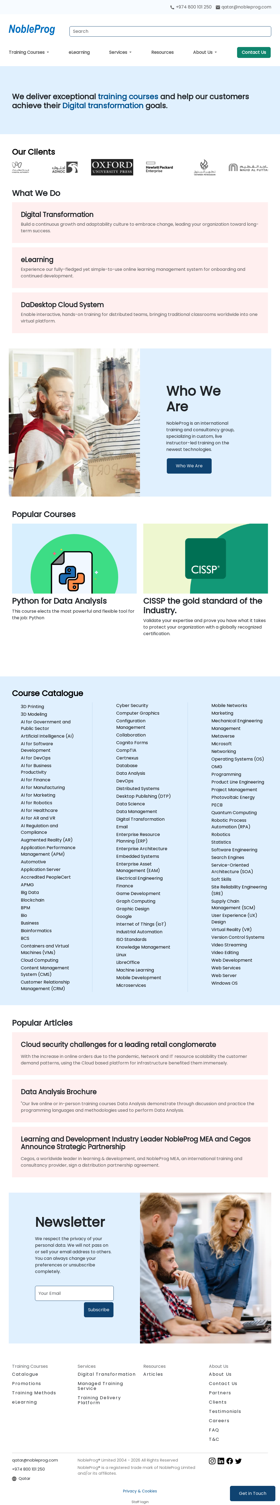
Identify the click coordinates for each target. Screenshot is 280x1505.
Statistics (221, 842)
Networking (223, 751)
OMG (216, 767)
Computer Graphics (137, 713)
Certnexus (127, 758)
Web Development (231, 960)
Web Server (224, 975)
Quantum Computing (234, 812)
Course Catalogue (47, 693)
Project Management (234, 790)
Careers (219, 1421)
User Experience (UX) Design (234, 918)
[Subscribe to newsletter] (74, 1293)
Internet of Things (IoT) (141, 924)
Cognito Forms (132, 743)
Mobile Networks (229, 705)
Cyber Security (132, 705)
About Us (203, 52)
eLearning (79, 52)
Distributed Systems (137, 788)
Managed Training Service (100, 1386)
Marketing (222, 713)
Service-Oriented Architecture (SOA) (232, 868)
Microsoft (221, 744)
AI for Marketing (38, 795)
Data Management (136, 811)
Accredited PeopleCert (46, 877)
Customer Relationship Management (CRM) (45, 985)
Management (226, 728)
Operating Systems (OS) (237, 759)
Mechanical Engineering (236, 721)
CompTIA (126, 750)
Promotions (26, 1383)
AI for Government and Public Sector (46, 725)
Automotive (33, 862)
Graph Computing (135, 901)
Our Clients (33, 151)
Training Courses (27, 52)
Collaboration (131, 735)
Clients (218, 1402)
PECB (217, 805)
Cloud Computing (39, 960)
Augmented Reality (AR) (47, 840)
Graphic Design (132, 909)
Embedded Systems (137, 856)
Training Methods (34, 1393)
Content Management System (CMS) (45, 971)
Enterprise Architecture (141, 849)
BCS (25, 938)
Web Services (226, 968)
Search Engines (227, 857)
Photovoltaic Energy (233, 797)
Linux (121, 955)
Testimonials (225, 1411)
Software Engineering (234, 850)
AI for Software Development (37, 747)
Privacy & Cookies (140, 1491)
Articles (153, 1374)
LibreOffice (128, 962)
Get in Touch (252, 1493)
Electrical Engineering (139, 878)
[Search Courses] (170, 31)
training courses (129, 96)
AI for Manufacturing (43, 787)
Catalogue (25, 1374)
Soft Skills (221, 879)
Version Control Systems (237, 937)
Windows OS (224, 983)
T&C (214, 1439)
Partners (220, 1393)
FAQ (214, 1430)
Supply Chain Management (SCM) (233, 904)
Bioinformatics (36, 931)
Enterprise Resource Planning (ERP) (138, 837)
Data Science (130, 804)
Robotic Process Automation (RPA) (230, 823)
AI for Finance (35, 780)
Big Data (30, 892)
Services (118, 52)
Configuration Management (130, 724)
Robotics (220, 834)
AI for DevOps (36, 758)
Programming (226, 774)
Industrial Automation (139, 932)
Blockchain (32, 900)
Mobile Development (138, 978)
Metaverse (223, 736)
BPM (25, 908)
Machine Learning (135, 970)
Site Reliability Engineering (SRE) (239, 890)
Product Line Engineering (237, 782)
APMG (27, 885)
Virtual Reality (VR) (231, 929)
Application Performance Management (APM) (48, 850)
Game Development (138, 893)
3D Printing (32, 706)
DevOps (124, 781)
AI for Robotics (36, 803)
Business (30, 923)
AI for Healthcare (39, 810)
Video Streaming (229, 945)
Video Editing (225, 952)
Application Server (41, 869)
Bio (24, 915)
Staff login (140, 1502)
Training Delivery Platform (99, 1400)
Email (122, 827)
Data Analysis (130, 773)
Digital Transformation (140, 819)
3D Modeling (34, 714)
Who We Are (189, 466)
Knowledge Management (143, 947)
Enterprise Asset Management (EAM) (138, 867)
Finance (124, 886)
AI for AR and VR (38, 818)
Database (127, 765)
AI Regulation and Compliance (39, 829)
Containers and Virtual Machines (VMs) (45, 949)
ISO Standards (131, 939)
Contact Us (254, 52)
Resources (162, 52)
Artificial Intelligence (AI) (47, 736)
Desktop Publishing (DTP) (143, 796)
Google (124, 916)
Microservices (131, 985)
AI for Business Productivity (36, 768)
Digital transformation (103, 105)
